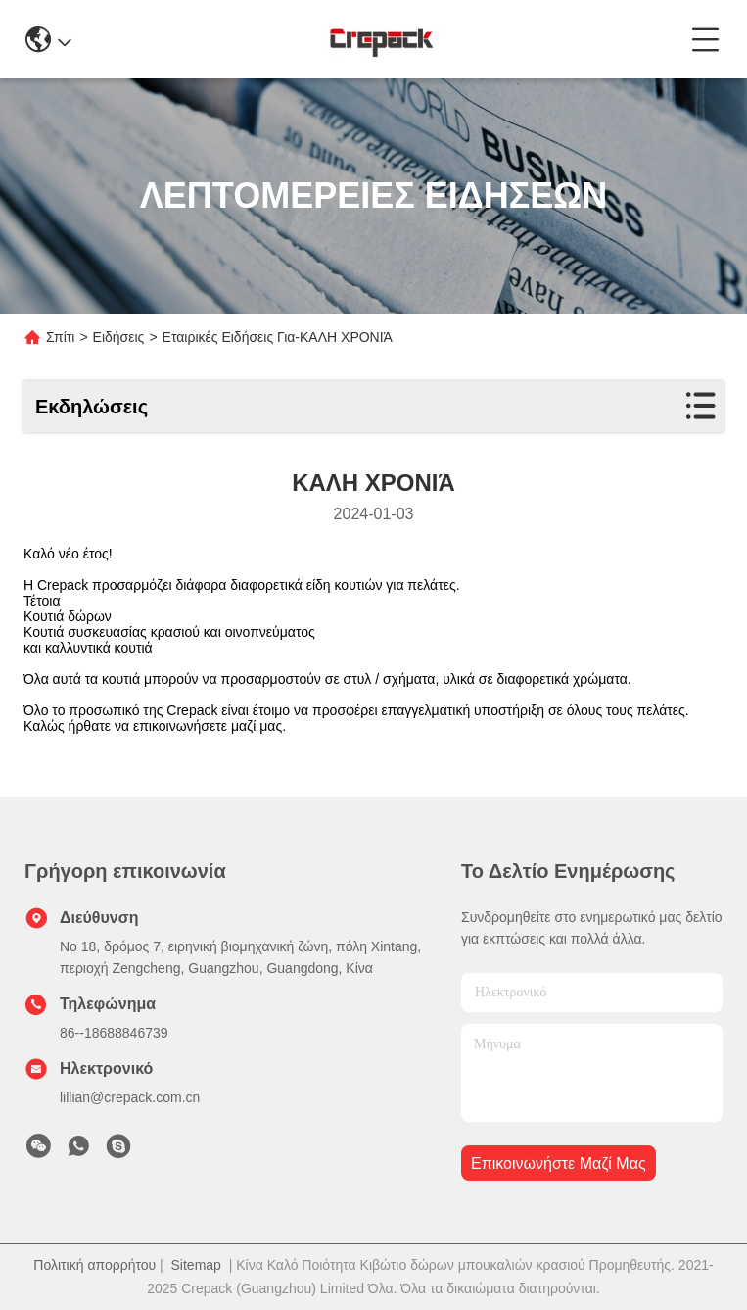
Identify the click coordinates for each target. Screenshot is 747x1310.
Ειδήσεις (119, 337)
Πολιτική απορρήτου (94, 1265)
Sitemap (196, 1265)
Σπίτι (60, 337)
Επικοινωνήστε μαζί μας (558, 1163)
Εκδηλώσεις (91, 406)
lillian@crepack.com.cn (130, 1097)
